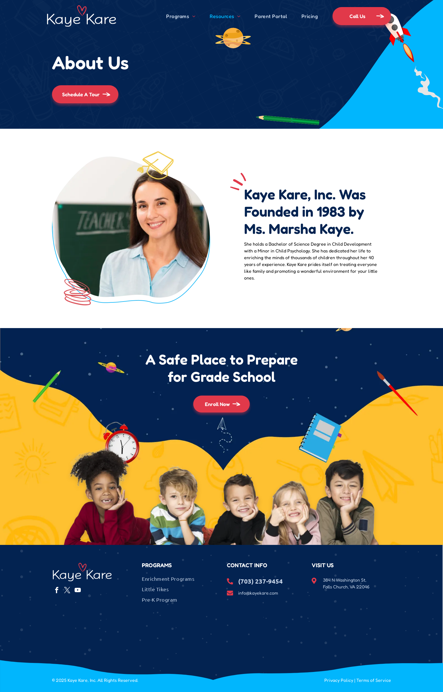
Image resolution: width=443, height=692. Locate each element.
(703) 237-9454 (260, 581)
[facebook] (56, 591)
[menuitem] (181, 16)
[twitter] (67, 591)
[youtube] (77, 591)
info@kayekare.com (258, 593)
